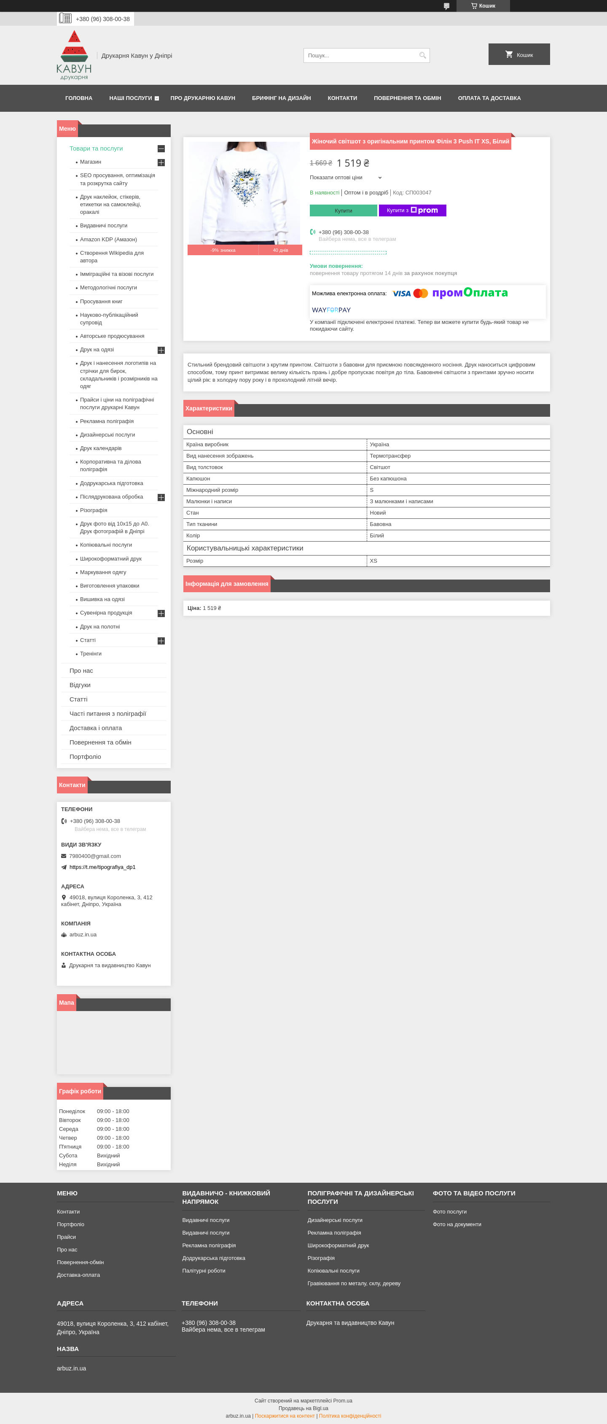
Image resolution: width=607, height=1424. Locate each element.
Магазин (90, 162)
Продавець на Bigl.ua (303, 1408)
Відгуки (80, 684)
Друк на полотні (100, 626)
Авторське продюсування (112, 336)
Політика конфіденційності (350, 1416)
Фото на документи (457, 1224)
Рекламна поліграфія (107, 421)
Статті (88, 640)
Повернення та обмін (407, 98)
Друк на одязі (97, 349)
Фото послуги (450, 1211)
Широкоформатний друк (111, 559)
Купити (343, 211)
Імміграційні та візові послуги (117, 274)
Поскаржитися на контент (285, 1416)
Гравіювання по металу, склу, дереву (354, 1283)
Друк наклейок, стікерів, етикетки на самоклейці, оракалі (110, 204)
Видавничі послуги (103, 225)
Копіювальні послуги (106, 545)
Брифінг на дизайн (281, 98)
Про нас (81, 670)
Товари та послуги (96, 148)
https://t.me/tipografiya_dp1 (103, 867)
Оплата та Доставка (489, 98)
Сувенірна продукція (106, 613)
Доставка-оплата (78, 1275)
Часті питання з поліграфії (108, 713)
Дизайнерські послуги (107, 435)
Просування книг (101, 301)
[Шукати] (422, 55)
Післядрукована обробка (111, 497)
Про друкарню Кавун (203, 98)
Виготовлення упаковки (110, 586)
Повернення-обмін (80, 1262)
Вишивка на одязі (102, 599)
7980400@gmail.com (95, 856)
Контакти (342, 98)
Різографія (93, 510)
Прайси (66, 1237)
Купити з (412, 210)
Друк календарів (101, 448)
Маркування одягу (103, 572)
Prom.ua (342, 1401)
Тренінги (91, 653)
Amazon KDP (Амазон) (108, 239)
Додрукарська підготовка (111, 483)
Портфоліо (85, 756)
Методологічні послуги (108, 287)
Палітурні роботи (203, 1271)
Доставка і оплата (96, 727)
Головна (78, 98)
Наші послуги (130, 98)
